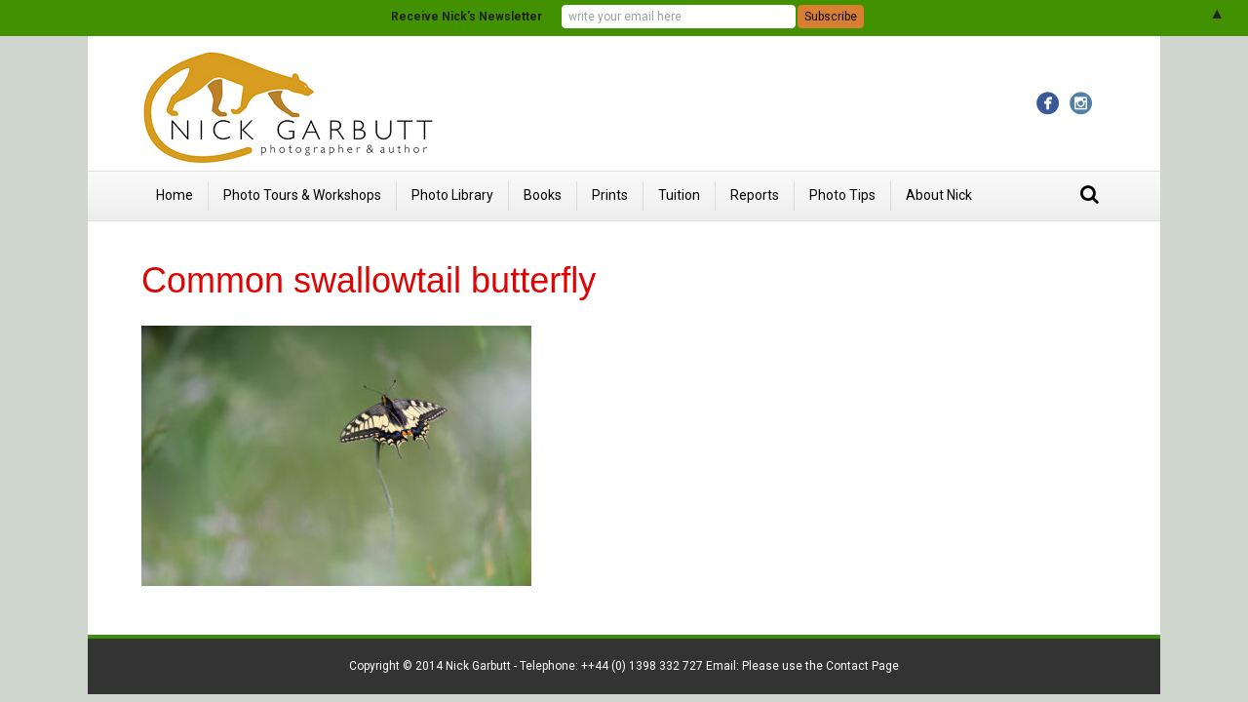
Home (174, 195)
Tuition (679, 195)
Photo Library (452, 195)
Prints (610, 195)
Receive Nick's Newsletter (466, 16)
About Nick (939, 195)
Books (543, 195)
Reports (754, 195)
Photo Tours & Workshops (302, 195)
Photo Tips (842, 195)
